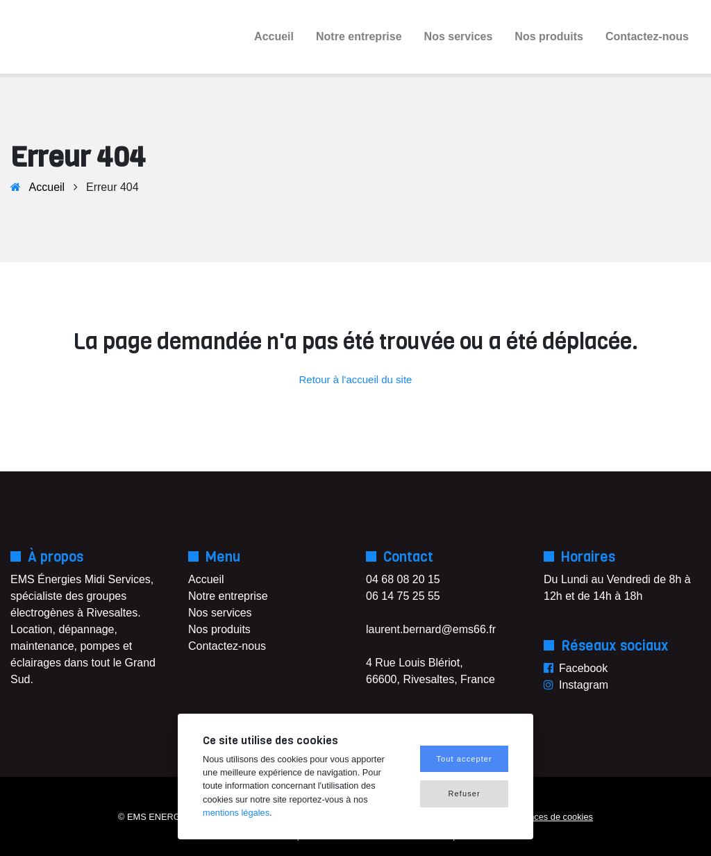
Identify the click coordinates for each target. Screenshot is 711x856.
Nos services (458, 36)
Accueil (274, 36)
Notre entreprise (359, 36)
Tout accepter (464, 759)
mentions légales (236, 812)
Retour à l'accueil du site (355, 379)
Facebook (583, 668)
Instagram (583, 685)
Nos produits (549, 36)
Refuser (464, 793)
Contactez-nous (647, 36)
